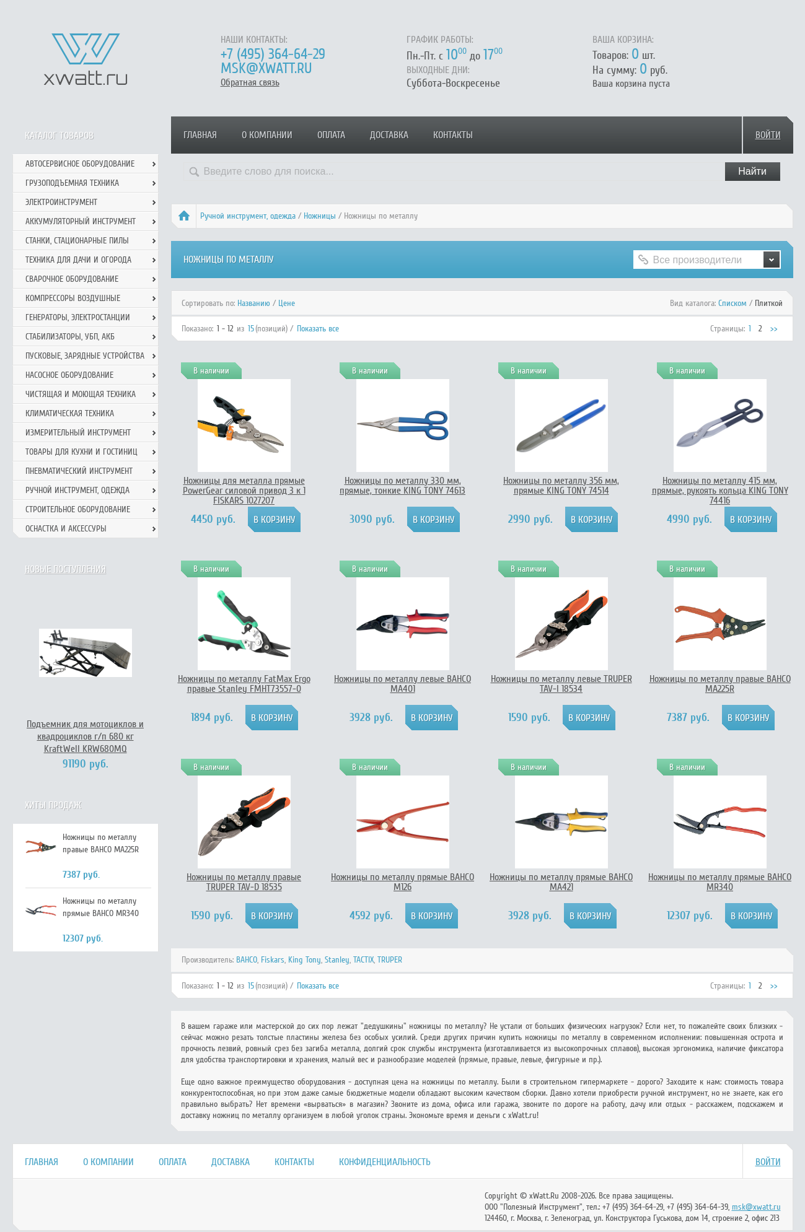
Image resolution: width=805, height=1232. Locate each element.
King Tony (304, 960)
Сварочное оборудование (71, 279)
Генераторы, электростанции (77, 317)
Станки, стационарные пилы (77, 240)
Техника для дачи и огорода (78, 260)
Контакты (453, 135)
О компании (267, 135)
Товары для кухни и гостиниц (81, 452)
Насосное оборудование (69, 375)
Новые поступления (65, 569)
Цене (286, 303)
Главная (200, 135)
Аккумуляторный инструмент (80, 221)
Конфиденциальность (385, 1162)
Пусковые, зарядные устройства (84, 356)
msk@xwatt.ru (266, 68)
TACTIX (363, 960)
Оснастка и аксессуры (66, 528)
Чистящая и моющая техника (80, 394)
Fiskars (272, 960)
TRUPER (389, 960)
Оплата (331, 135)
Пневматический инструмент (79, 471)
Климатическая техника (69, 413)
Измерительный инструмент (78, 432)
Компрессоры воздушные (72, 298)
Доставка (389, 135)
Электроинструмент (61, 202)
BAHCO (246, 960)
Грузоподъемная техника (72, 183)
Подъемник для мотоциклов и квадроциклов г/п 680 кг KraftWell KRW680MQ (85, 736)
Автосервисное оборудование (79, 164)
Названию (253, 303)
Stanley (337, 960)
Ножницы (320, 216)
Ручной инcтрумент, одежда (248, 216)
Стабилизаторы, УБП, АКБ (70, 336)
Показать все (318, 328)
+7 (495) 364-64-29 (273, 54)
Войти (768, 135)
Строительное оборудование (77, 509)
